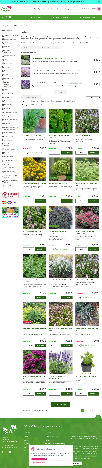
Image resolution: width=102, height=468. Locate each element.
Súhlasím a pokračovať (39, 459)
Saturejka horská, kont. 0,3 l (32, 232)
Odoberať (76, 463)
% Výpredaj (57, 101)
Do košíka (67, 152)
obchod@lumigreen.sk (10, 447)
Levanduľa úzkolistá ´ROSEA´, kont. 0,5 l (44, 71)
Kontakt (26, 451)
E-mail (72, 442)
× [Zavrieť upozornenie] (99, 1)
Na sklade (37, 105)
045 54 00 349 (8, 445)
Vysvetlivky (48, 440)
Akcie (22, 9)
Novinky (29, 9)
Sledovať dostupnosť (72, 71)
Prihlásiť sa (87, 9)
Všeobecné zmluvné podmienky (55, 444)
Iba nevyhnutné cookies (39, 462)
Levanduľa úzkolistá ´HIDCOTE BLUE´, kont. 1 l (46, 83)
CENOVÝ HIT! (70, 101)
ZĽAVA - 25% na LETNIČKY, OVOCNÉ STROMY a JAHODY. (29, 2)
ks (55, 153)
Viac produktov (61, 404)
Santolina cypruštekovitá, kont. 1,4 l (34, 183)
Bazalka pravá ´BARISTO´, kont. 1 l (59, 183)
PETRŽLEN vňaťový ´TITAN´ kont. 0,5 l (86, 376)
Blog (25, 447)
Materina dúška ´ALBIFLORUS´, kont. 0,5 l (44, 59)
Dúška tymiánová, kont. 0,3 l (84, 280)
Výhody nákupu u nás (51, 436)
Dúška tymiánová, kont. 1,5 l (84, 135)
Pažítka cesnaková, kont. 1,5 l (32, 135)
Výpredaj (37, 9)
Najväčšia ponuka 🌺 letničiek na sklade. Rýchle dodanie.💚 (65, 2)
